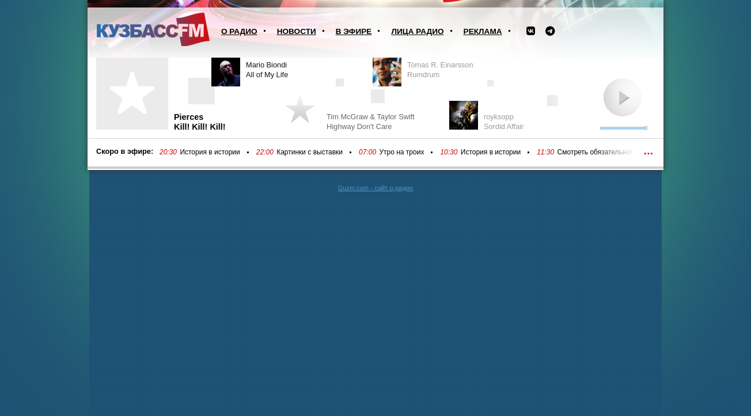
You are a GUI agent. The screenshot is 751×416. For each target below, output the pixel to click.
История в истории (210, 152)
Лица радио (417, 31)
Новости (296, 31)
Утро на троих (401, 152)
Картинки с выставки (309, 152)
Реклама (483, 31)
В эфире (354, 31)
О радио (239, 31)
